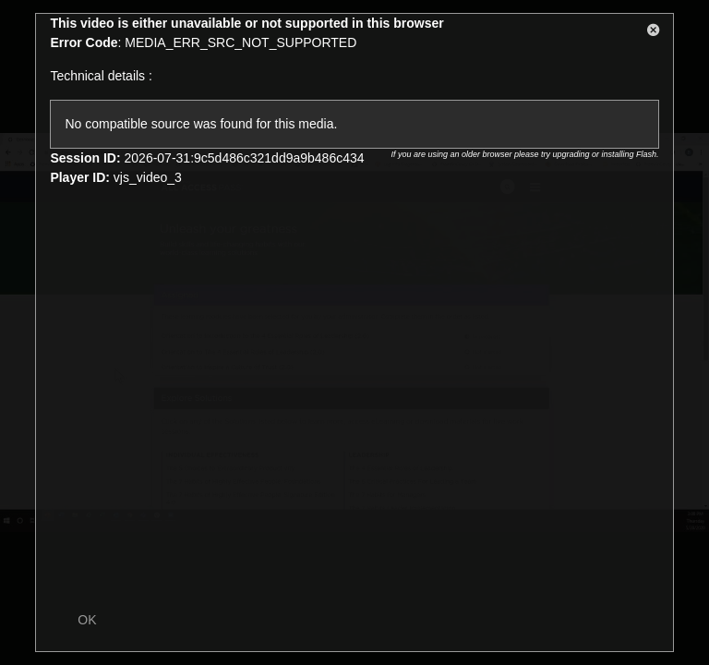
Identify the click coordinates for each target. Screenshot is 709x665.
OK (87, 619)
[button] (653, 33)
